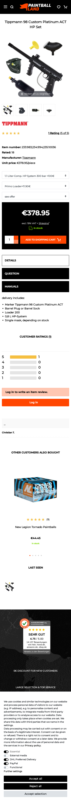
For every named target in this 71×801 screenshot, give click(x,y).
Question (12, 273)
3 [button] (35, 555)
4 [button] (38, 555)
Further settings (13, 771)
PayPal (14, 763)
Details (10, 260)
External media (18, 755)
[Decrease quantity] (16, 242)
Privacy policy (33, 745)
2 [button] (32, 555)
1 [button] (29, 555)
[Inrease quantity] (16, 238)
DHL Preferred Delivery (23, 759)
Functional (16, 767)
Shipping (44, 223)
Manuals (11, 286)
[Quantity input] (9, 240)
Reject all (35, 786)
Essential (15, 751)
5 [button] (41, 555)
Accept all (35, 778)
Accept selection (35, 794)
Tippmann (29, 157)
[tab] (35, 260)
